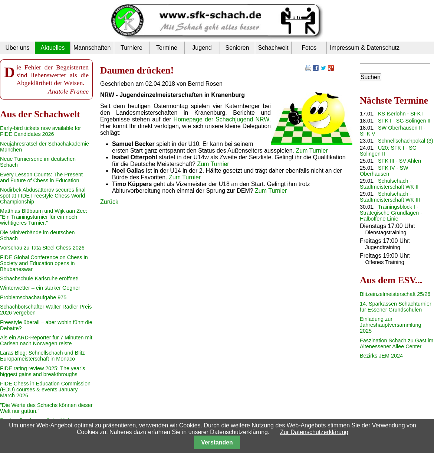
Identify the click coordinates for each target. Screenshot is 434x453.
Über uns (18, 48)
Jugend (202, 48)
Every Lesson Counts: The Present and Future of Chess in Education (41, 177)
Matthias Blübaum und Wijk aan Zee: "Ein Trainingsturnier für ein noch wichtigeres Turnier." (43, 217)
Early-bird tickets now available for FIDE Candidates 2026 (40, 131)
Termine (166, 48)
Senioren (237, 48)
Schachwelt (273, 48)
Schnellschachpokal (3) (405, 141)
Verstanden (217, 442)
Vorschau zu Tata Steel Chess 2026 (42, 248)
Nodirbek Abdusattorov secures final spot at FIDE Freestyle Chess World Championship (42, 196)
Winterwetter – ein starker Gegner (40, 288)
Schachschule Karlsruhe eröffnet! (39, 278)
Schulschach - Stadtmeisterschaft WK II (389, 184)
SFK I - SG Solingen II (404, 121)
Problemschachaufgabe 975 (33, 297)
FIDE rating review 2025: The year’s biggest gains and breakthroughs (42, 371)
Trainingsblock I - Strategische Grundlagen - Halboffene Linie (391, 213)
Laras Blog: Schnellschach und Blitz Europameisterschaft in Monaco (42, 356)
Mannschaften (92, 48)
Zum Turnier (312, 150)
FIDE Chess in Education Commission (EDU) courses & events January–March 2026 (45, 389)
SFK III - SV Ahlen (399, 161)
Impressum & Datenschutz (365, 48)
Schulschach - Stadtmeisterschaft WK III (390, 197)
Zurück (109, 202)
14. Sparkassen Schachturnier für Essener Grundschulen (395, 307)
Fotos (309, 48)
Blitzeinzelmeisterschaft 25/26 (395, 294)
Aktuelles (53, 48)
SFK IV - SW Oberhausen (384, 171)
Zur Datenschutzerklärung (314, 432)
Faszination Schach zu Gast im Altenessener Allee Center (396, 343)
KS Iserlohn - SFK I (401, 114)
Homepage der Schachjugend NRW (221, 119)
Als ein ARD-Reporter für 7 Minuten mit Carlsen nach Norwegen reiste (46, 340)
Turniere (131, 48)
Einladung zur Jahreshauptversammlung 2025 (390, 325)
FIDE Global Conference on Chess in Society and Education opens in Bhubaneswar (44, 263)
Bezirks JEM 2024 (381, 356)
